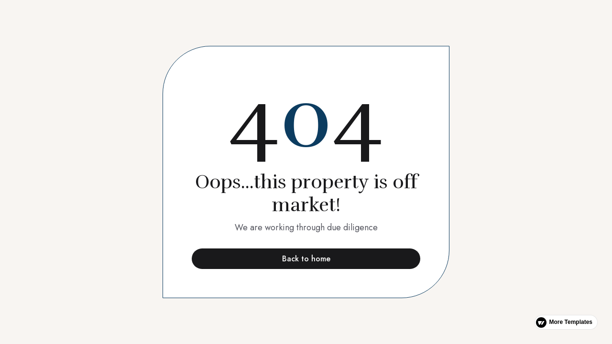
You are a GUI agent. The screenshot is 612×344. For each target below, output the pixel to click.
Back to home (306, 258)
